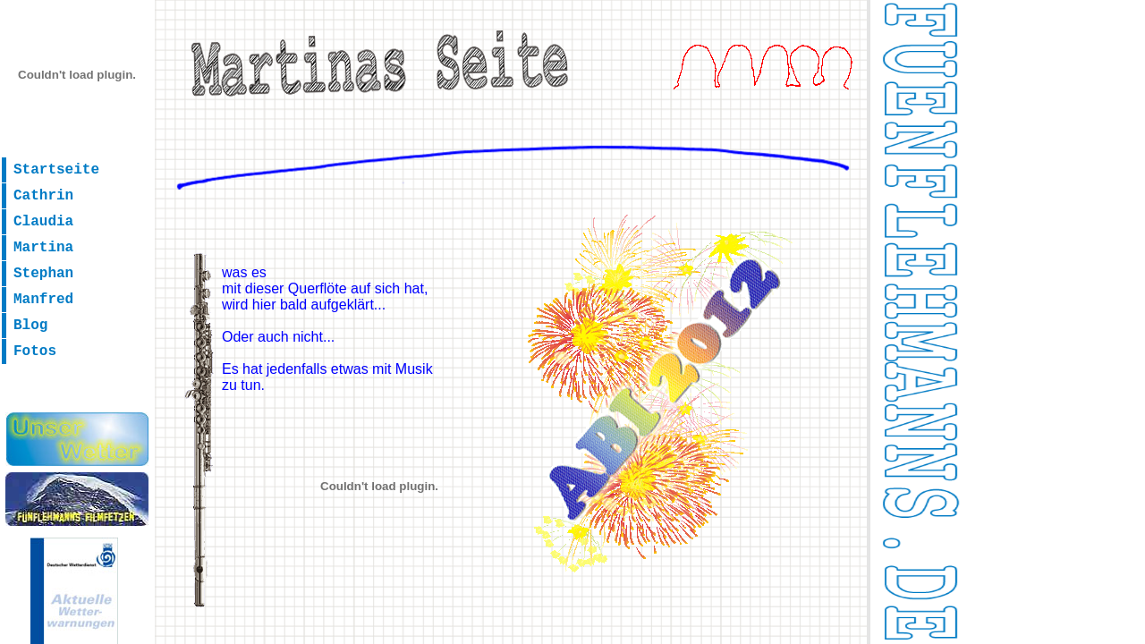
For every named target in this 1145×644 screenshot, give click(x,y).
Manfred (43, 300)
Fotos (34, 351)
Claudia (43, 222)
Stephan (43, 274)
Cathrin (43, 196)
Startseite (56, 170)
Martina (43, 248)
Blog (30, 326)
